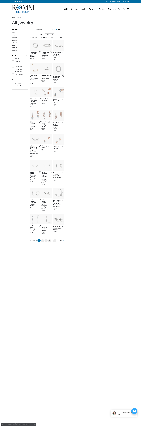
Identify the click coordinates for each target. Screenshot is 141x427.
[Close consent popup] (35, 424)
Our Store (112, 9)
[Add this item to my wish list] (61, 73)
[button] (119, 9)
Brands (14, 80)
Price (14, 55)
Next (126, 37)
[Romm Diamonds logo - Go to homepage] (23, 9)
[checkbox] (15, 59)
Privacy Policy (25, 424)
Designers (92, 9)
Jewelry (83, 9)
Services (102, 9)
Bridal (66, 9)
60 (87, 374)
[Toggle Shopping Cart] (128, 9)
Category (15, 29)
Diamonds (74, 9)
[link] (17, 1)
